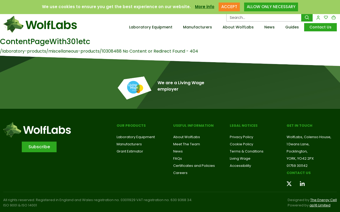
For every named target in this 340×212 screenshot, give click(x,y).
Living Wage (240, 158)
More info (204, 4)
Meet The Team (186, 144)
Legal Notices (244, 125)
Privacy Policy (241, 136)
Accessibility (240, 165)
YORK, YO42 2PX (300, 158)
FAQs (177, 158)
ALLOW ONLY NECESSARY (271, 4)
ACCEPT (229, 4)
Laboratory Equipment (150, 27)
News (269, 27)
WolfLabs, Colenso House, (309, 136)
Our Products (131, 125)
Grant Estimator (130, 151)
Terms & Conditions (247, 151)
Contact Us (320, 27)
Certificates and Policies (194, 165)
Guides (292, 27)
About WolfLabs (238, 27)
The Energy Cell (323, 199)
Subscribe (39, 147)
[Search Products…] (263, 18)
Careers (180, 172)
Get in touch (299, 125)
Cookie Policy (241, 144)
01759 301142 (297, 165)
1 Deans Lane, (298, 144)
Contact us (299, 172)
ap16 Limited (319, 205)
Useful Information (193, 125)
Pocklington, (297, 151)
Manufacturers (197, 27)
